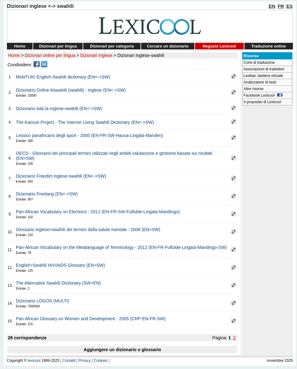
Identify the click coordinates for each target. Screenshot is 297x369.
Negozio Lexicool (219, 46)
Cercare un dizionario (167, 46)
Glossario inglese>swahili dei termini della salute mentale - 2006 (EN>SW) (88, 229)
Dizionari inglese (96, 55)
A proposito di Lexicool (262, 102)
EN (272, 6)
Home (19, 46)
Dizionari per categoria (112, 46)
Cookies (100, 360)
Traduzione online (268, 46)
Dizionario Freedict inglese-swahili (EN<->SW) (61, 176)
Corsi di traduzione (259, 62)
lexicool (34, 360)
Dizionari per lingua (58, 46)
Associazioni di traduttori (263, 69)
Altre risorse (253, 89)
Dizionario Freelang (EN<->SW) (47, 193)
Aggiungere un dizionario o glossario (122, 349)
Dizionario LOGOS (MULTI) (42, 300)
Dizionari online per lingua (50, 55)
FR (281, 6)
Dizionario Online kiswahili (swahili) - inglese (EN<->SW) (71, 90)
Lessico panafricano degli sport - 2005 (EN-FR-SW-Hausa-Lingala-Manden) (89, 135)
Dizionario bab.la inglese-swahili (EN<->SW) (59, 108)
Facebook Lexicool (263, 95)
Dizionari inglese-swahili (140, 55)
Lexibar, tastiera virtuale (263, 75)
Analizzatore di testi (259, 82)
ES (289, 6)
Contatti (68, 360)
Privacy (85, 360)
